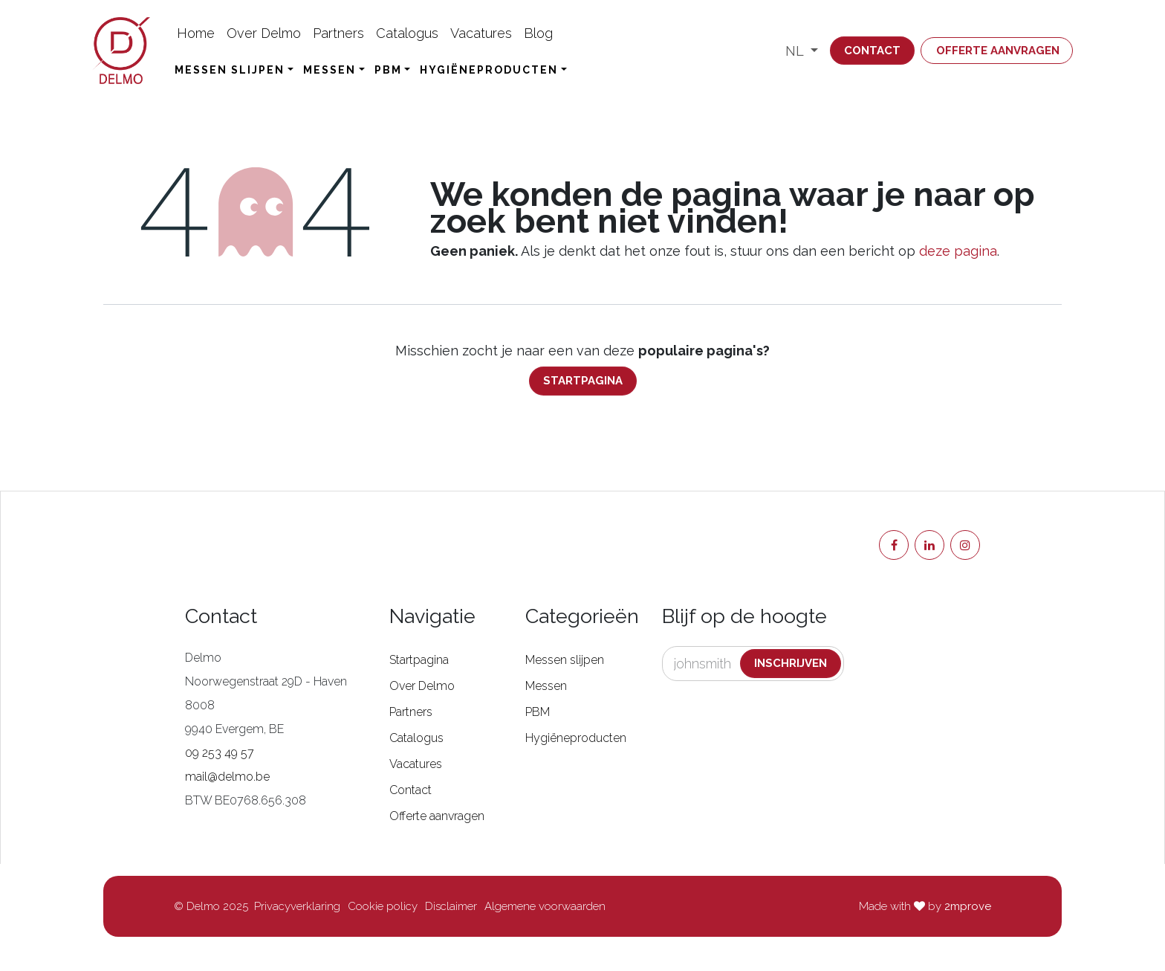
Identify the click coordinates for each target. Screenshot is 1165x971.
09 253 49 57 (219, 753)
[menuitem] (196, 33)
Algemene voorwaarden (545, 906)
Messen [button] (329, 70)
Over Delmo (422, 686)
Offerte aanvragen (997, 50)
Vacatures (415, 764)
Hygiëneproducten (575, 738)
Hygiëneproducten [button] (489, 70)
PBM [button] (388, 70)
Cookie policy (383, 906)
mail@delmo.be (227, 777)
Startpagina (583, 380)
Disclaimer (451, 906)
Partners (410, 712)
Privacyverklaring (297, 906)
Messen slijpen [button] (230, 70)
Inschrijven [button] (790, 663)
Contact (872, 50)
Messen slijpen (564, 660)
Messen (546, 686)
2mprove (967, 906)
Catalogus (416, 738)
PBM (537, 712)
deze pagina (958, 251)
